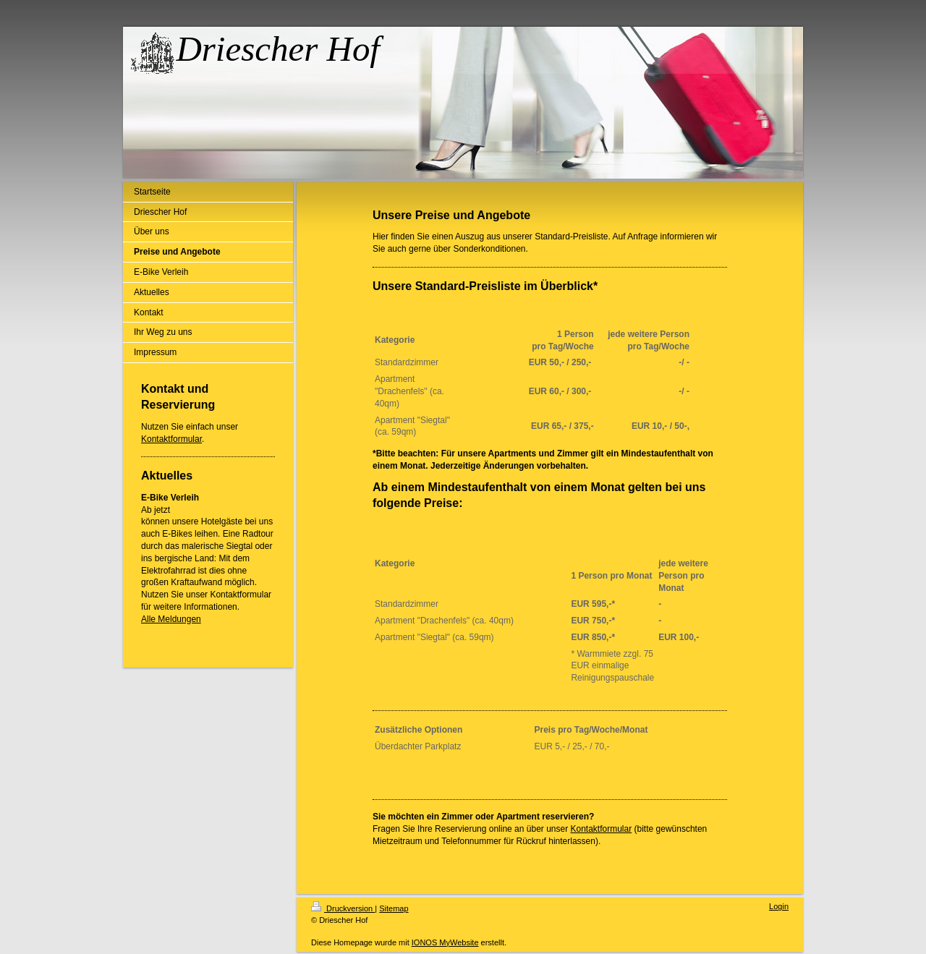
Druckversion (343, 908)
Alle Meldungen (171, 619)
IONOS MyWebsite (445, 942)
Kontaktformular (171, 439)
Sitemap (393, 908)
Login (779, 906)
